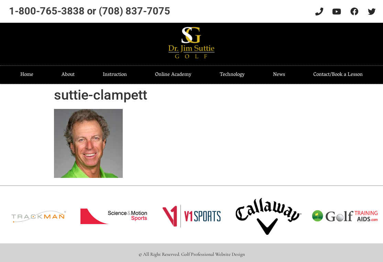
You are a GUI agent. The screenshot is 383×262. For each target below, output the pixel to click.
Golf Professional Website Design (213, 254)
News (279, 75)
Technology (232, 75)
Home (26, 75)
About (68, 75)
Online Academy (173, 75)
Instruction (115, 75)
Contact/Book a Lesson (338, 75)
